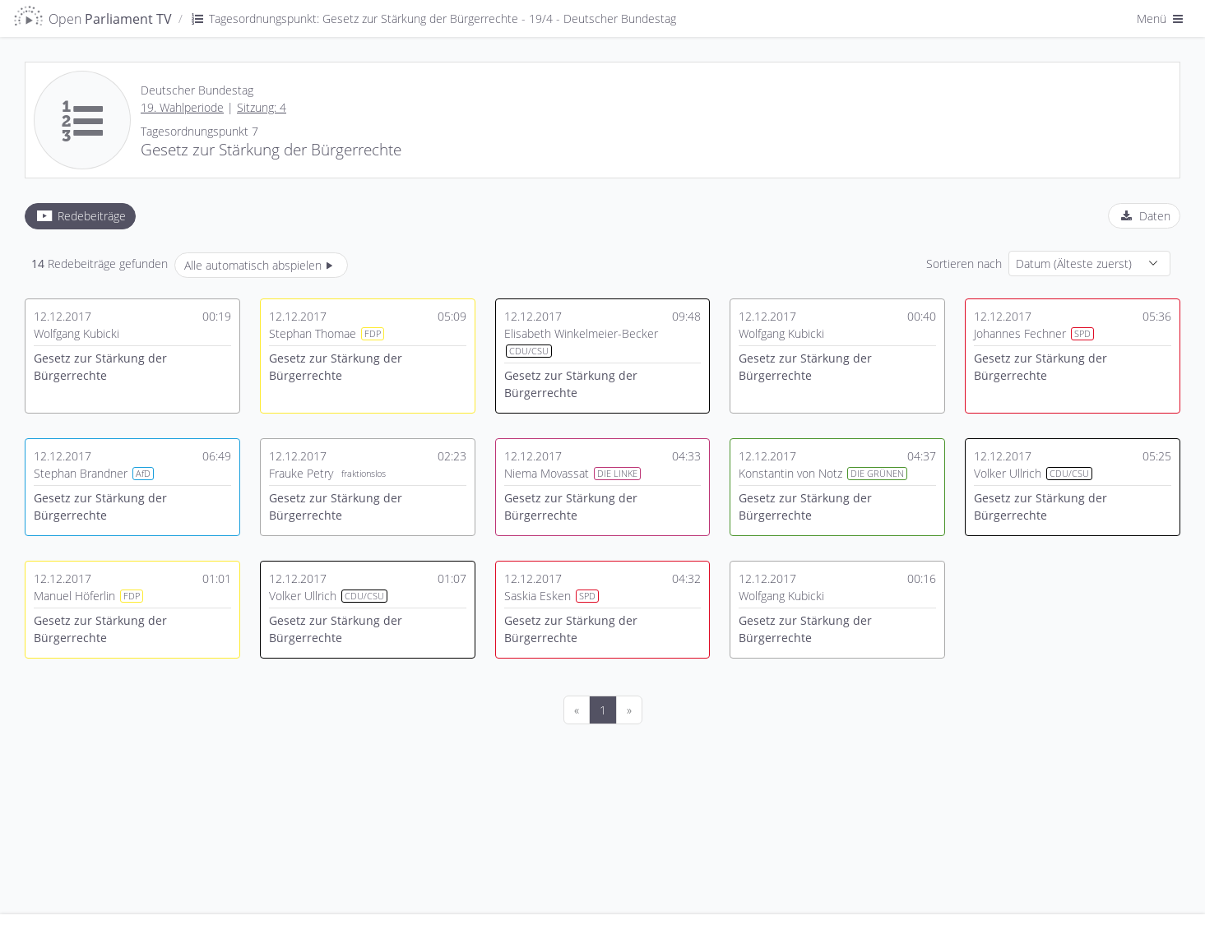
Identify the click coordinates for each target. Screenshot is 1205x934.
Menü (1161, 18)
